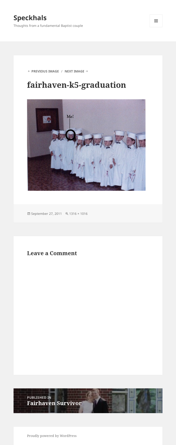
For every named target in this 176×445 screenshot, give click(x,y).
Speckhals (30, 17)
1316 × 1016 (78, 213)
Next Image (74, 71)
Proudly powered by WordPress (52, 436)
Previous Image (45, 71)
